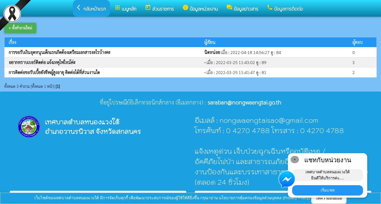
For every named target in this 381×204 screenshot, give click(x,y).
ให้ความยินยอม (329, 198)
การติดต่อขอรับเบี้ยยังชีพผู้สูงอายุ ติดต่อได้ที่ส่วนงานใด (54, 72)
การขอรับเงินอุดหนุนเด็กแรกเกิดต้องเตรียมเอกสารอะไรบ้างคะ (59, 52)
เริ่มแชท (328, 190)
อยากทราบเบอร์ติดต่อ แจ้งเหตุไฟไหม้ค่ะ (42, 62)
